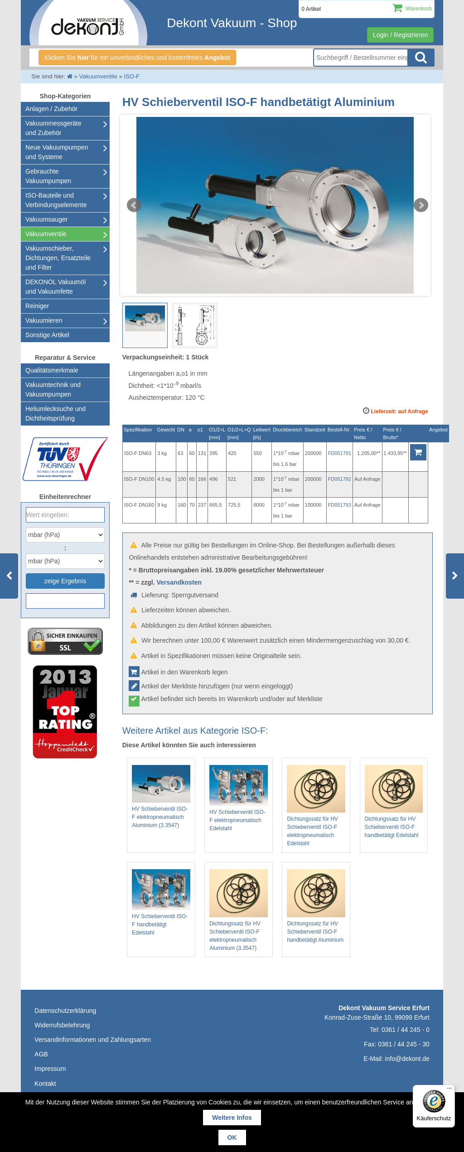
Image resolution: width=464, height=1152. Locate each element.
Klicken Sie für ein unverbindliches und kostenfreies (137, 57)
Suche (421, 57)
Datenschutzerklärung (65, 1010)
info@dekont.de (407, 1058)
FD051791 (339, 453)
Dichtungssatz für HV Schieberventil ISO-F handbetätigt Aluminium (316, 906)
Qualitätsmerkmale (51, 370)
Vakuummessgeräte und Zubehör (53, 128)
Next (421, 205)
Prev (134, 205)
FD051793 (339, 505)
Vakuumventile (46, 233)
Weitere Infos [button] (232, 1117)
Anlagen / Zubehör (51, 108)
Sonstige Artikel (47, 335)
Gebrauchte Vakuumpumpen (48, 176)
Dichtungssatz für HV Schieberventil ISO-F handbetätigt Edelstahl (394, 802)
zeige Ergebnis (65, 581)
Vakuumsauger (46, 219)
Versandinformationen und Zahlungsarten (92, 1039)
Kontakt (45, 1083)
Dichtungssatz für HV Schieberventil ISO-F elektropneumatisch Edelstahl (316, 806)
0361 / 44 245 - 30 (404, 1044)
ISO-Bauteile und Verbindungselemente (56, 200)
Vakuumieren (43, 320)
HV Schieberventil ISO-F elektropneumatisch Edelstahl (238, 798)
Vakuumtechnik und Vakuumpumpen (53, 389)
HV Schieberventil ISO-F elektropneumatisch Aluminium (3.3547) (161, 797)
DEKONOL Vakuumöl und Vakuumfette (55, 286)
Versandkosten (179, 582)
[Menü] (449, 1090)
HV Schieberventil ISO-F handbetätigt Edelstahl (161, 902)
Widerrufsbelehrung (62, 1025)
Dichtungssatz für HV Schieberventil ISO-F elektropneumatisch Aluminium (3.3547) (238, 910)
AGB (41, 1054)
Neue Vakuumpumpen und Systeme (56, 152)
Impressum (50, 1068)
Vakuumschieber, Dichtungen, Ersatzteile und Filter (58, 258)
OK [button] (232, 1137)
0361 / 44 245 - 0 (406, 1029)
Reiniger (37, 306)
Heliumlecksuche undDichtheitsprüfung (55, 413)
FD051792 (339, 479)
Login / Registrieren (400, 35)
